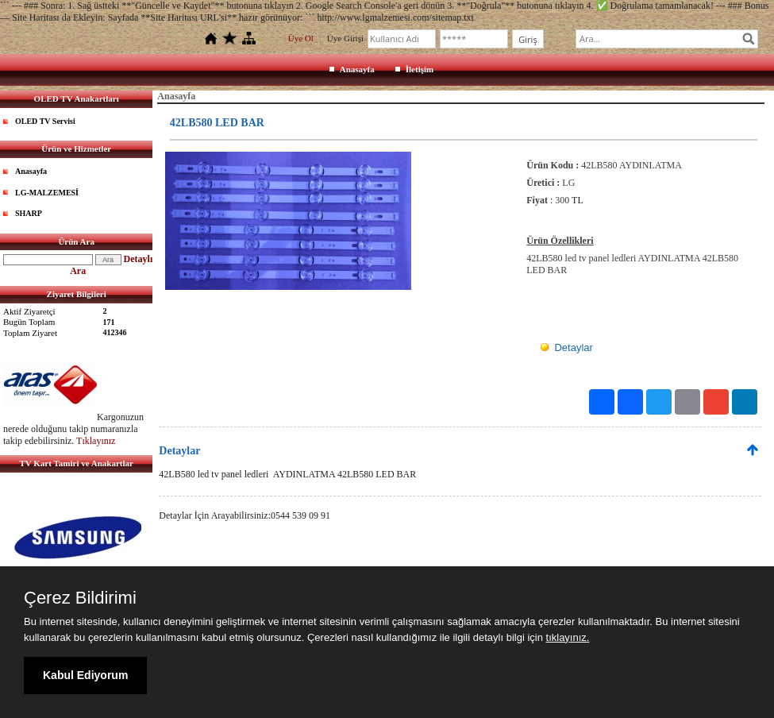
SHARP (28, 213)
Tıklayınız (95, 440)
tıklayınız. (568, 637)
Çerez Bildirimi (80, 598)
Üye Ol (301, 38)
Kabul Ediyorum (85, 675)
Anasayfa (357, 69)
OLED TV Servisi (45, 121)
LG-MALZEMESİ (47, 192)
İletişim (419, 69)
